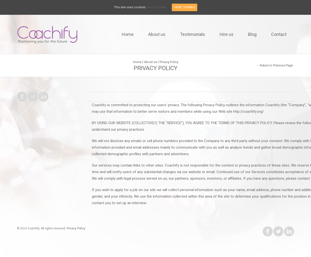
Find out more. (157, 7)
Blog (252, 34)
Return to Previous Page (276, 65)
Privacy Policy (76, 228)
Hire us (226, 34)
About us (156, 34)
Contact (278, 34)
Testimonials (192, 34)
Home (128, 34)
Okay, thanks (184, 7)
